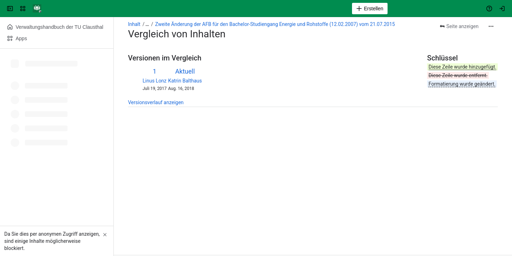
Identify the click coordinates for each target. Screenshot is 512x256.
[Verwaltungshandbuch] (37, 8)
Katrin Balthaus (185, 81)
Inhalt (134, 24)
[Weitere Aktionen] (491, 26)
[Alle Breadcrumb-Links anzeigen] (147, 24)
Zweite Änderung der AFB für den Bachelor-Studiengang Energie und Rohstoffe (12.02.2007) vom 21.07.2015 (275, 24)
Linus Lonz (154, 81)
